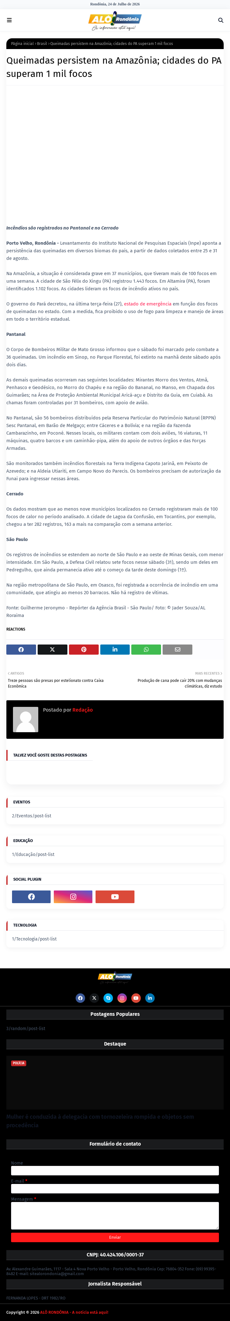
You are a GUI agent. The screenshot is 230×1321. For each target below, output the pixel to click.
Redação (82, 710)
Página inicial (22, 43)
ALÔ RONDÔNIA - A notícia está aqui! (74, 1312)
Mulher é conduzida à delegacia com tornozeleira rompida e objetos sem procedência (100, 1121)
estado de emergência (147, 304)
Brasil (42, 43)
